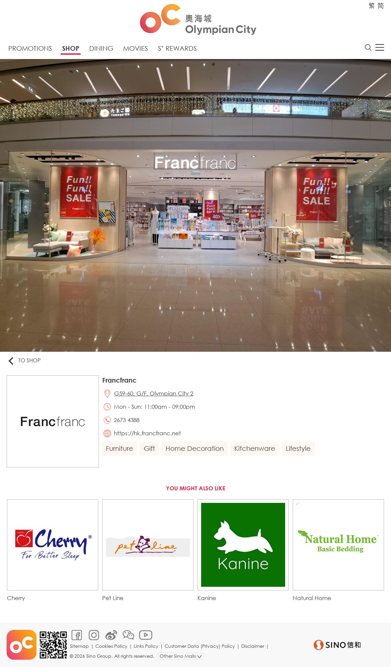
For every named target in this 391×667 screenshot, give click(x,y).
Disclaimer (252, 646)
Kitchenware (254, 448)
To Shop (23, 361)
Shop (70, 48)
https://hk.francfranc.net (147, 433)
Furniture (119, 448)
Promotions (30, 48)
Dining (101, 48)
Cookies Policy (111, 646)
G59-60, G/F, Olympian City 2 (153, 393)
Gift (149, 448)
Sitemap (79, 646)
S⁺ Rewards (177, 48)
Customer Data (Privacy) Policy (200, 646)
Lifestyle (298, 448)
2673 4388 (126, 419)
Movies (135, 48)
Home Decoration (195, 448)
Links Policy (146, 646)
